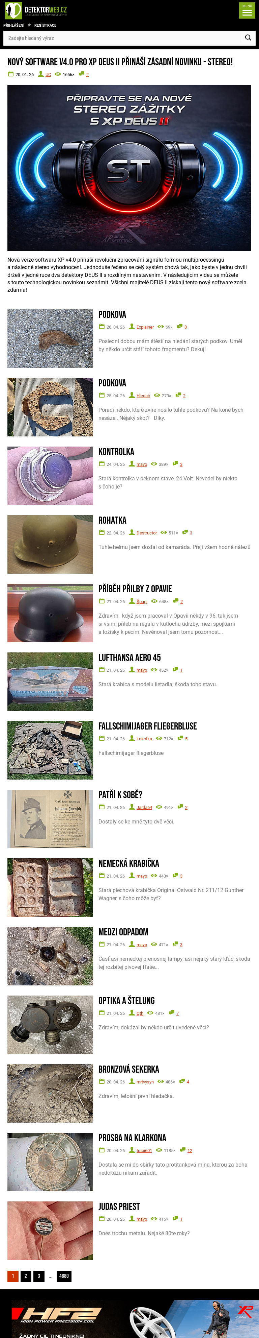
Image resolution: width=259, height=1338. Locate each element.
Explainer (145, 327)
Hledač (143, 395)
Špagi (142, 601)
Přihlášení (13, 25)
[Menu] (246, 10)
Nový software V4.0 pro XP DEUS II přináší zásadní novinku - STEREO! (120, 62)
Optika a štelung (126, 1001)
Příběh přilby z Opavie (135, 589)
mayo (142, 464)
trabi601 (144, 1150)
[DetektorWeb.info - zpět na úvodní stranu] (58, 10)
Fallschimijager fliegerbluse (147, 726)
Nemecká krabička (128, 863)
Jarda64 (144, 807)
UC (48, 74)
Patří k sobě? (120, 795)
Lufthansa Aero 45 (129, 658)
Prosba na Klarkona (132, 1138)
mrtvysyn (145, 1081)
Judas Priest (119, 1207)
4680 (66, 1275)
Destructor (147, 532)
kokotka (144, 738)
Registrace (45, 25)
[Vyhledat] (248, 38)
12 (190, 1150)
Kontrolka (116, 452)
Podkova (112, 314)
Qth (140, 1013)
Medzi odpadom (123, 932)
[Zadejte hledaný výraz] (129, 38)
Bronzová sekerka (128, 1069)
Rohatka (112, 520)
